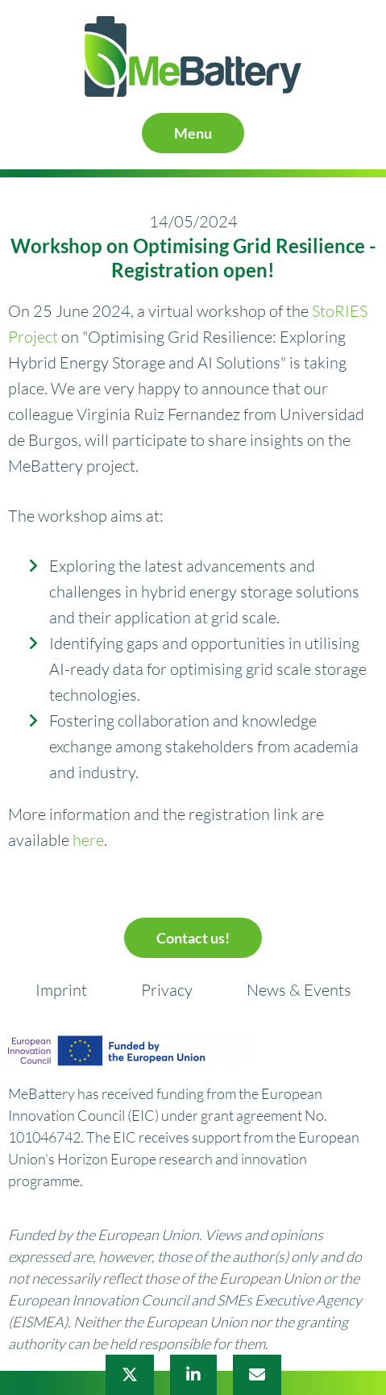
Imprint (61, 990)
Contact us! (193, 938)
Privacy (167, 990)
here (88, 840)
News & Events (299, 990)
